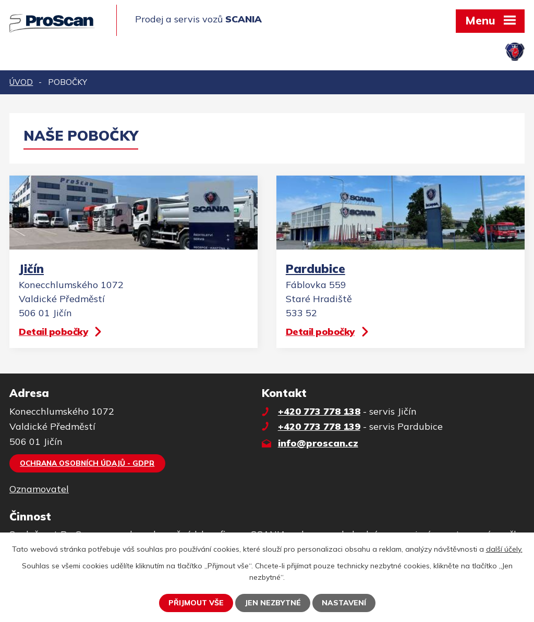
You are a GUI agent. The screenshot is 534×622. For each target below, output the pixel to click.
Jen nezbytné (273, 602)
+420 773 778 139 (319, 426)
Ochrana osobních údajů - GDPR (87, 462)
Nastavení (344, 602)
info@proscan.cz (318, 443)
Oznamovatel (39, 489)
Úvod (21, 82)
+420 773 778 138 (319, 411)
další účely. (504, 549)
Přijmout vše (196, 602)
